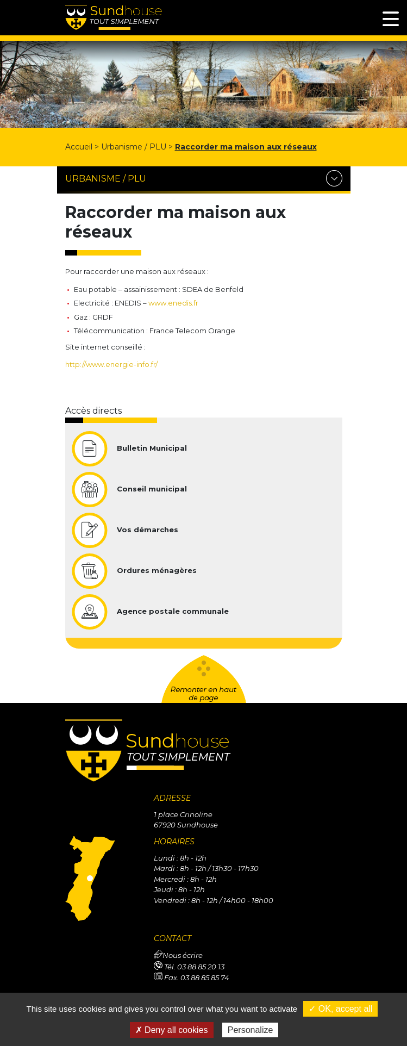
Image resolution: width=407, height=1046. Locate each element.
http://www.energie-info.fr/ (111, 364)
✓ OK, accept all (340, 1008)
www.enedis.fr (173, 302)
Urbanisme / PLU (133, 147)
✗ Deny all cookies (171, 1030)
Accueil (78, 147)
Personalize (250, 1030)
